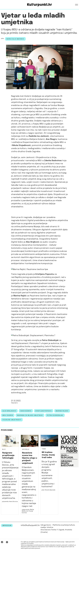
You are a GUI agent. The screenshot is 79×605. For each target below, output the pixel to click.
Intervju (25, 509)
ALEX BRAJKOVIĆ (9, 471)
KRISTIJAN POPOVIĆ (43, 471)
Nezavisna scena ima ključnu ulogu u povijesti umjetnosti (29, 518)
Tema (44, 509)
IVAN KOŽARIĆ (25, 471)
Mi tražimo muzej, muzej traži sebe (48, 515)
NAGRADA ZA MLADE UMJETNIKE (30, 475)
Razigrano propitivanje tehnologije (8, 515)
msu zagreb (8, 475)
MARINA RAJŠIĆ (62, 471)
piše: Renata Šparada (48, 550)
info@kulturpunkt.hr (30, 586)
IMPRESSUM (6, 586)
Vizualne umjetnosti (12, 480)
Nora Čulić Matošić (15, 39)
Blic (4, 509)
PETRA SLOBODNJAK (55, 475)
